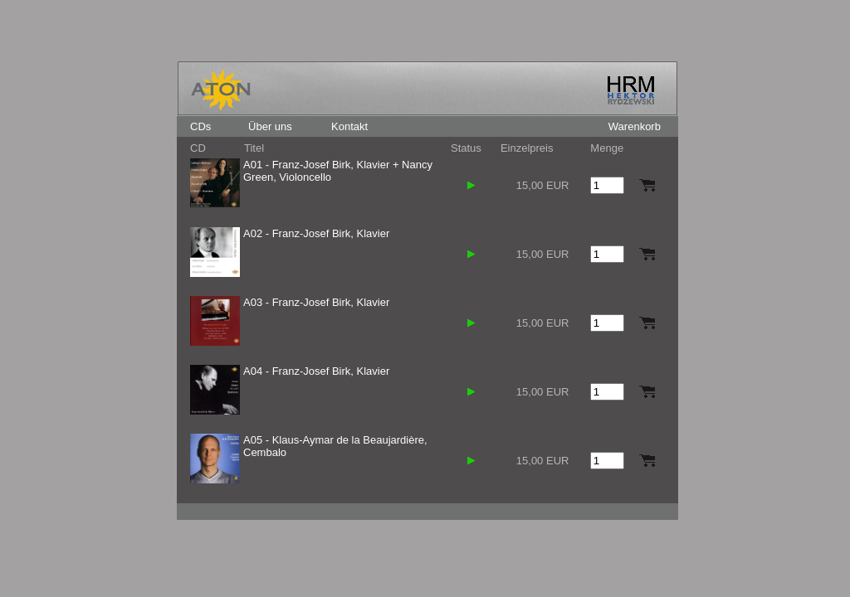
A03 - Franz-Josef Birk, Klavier (316, 302)
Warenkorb (634, 126)
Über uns (270, 126)
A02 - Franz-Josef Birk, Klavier (316, 233)
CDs (200, 126)
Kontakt (349, 126)
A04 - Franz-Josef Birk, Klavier (316, 371)
